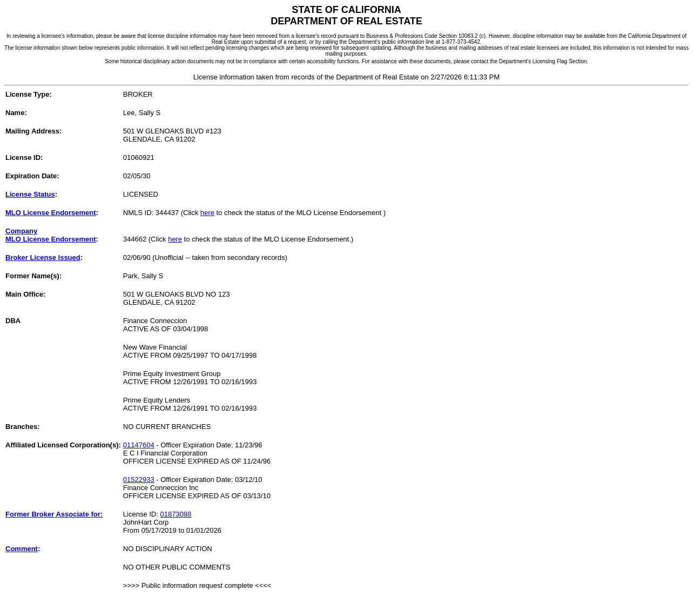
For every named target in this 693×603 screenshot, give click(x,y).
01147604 (138, 445)
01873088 (175, 514)
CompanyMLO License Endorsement (50, 235)
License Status (30, 194)
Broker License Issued (42, 257)
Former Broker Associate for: (54, 514)
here (207, 213)
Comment (21, 549)
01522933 (138, 479)
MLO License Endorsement (50, 213)
